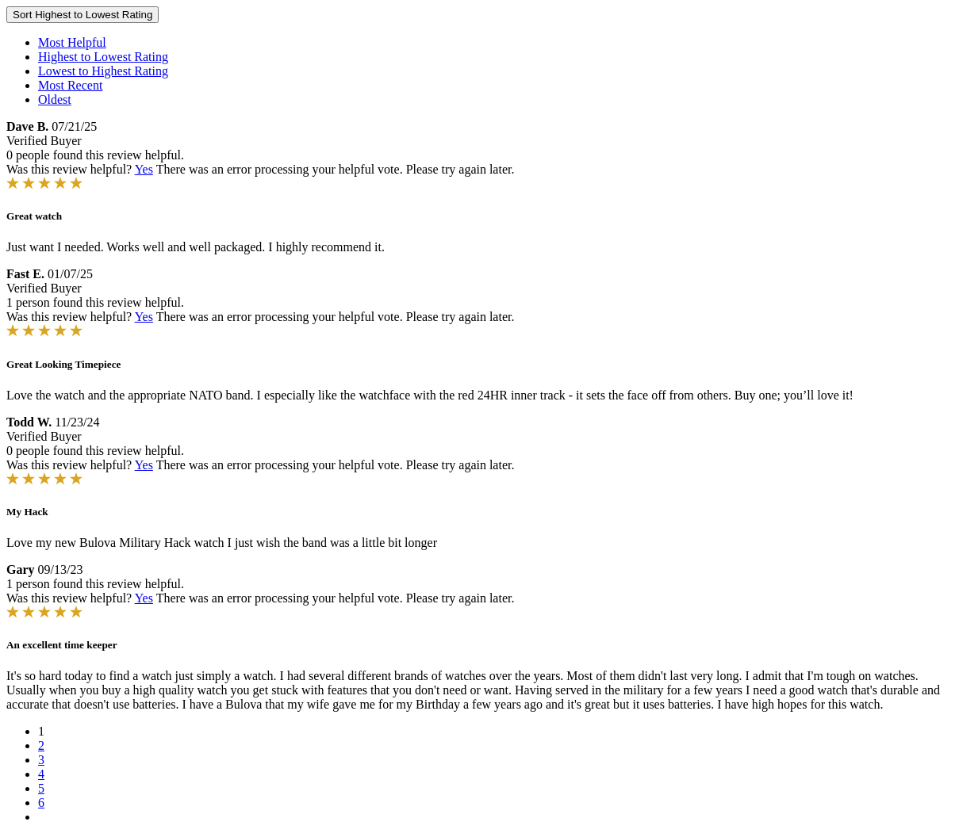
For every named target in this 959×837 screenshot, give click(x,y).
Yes (144, 169)
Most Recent (70, 85)
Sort (82, 15)
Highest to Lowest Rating (103, 56)
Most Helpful (72, 42)
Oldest (54, 99)
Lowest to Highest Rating (103, 71)
